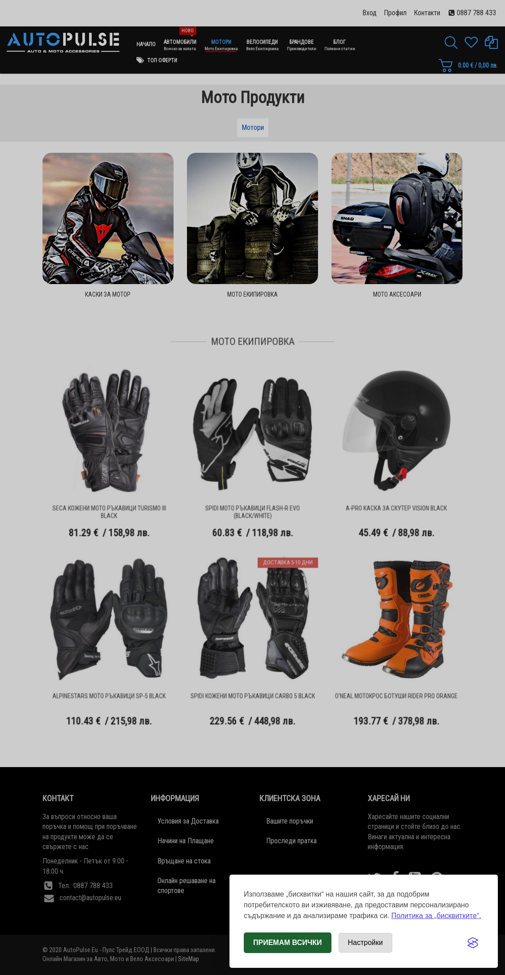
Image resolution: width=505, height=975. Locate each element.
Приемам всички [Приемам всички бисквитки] (287, 942)
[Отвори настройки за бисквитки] (365, 943)
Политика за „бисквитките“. (436, 915)
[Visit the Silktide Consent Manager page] (473, 942)
